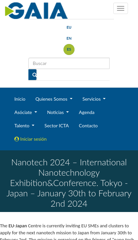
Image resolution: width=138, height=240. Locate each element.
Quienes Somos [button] (51, 99)
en (69, 38)
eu (69, 27)
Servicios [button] (92, 99)
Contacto (88, 125)
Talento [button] (22, 125)
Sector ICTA (56, 125)
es (69, 49)
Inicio (19, 99)
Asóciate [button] (23, 112)
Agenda (87, 112)
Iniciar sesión (30, 139)
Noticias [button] (56, 112)
